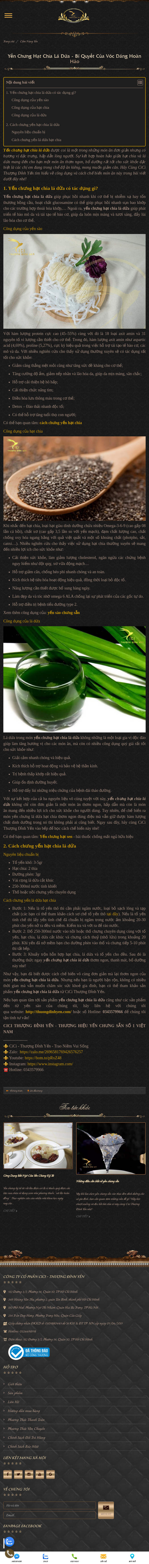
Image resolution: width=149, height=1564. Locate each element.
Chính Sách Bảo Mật (23, 1446)
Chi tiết (45, 1211)
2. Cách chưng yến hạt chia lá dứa (32, 125)
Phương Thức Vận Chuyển (26, 1428)
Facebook (14, 1543)
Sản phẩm (15, 1393)
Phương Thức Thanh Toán (26, 1419)
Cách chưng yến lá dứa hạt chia (36, 140)
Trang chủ (9, 41)
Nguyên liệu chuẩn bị (28, 132)
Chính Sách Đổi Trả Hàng (26, 1437)
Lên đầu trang (36, 1090)
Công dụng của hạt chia (31, 107)
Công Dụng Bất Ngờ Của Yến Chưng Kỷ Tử (63, 1176)
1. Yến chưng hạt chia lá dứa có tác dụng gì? (41, 92)
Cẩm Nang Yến (29, 41)
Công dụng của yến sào (30, 100)
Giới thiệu (15, 1384)
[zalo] (9, 1542)
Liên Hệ (13, 1401)
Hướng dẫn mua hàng (24, 1410)
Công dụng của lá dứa (29, 115)
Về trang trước (16, 1090)
